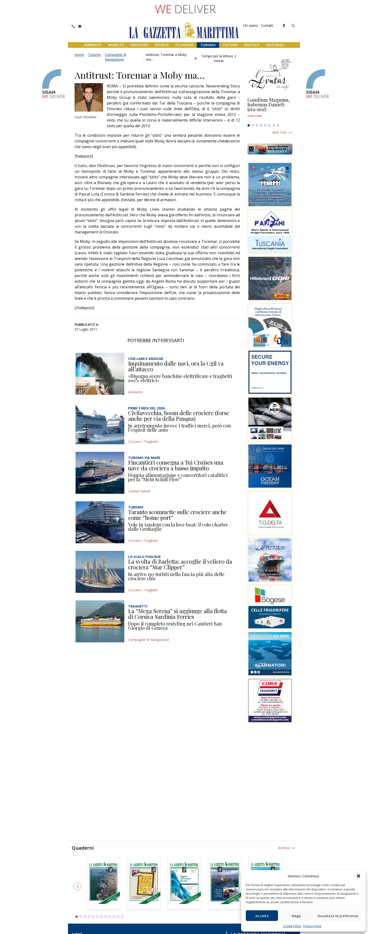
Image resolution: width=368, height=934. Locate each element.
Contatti (267, 25)
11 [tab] (118, 917)
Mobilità (116, 45)
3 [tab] (257, 125)
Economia (184, 45)
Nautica (251, 45)
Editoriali (275, 45)
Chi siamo (250, 25)
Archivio (284, 848)
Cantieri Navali (139, 491)
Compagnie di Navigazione (115, 57)
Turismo (208, 45)
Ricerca (162, 45)
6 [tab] (269, 125)
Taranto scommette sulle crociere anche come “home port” (177, 514)
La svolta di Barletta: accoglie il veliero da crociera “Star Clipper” (180, 564)
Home (79, 54)
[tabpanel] (269, 109)
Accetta (262, 915)
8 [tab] (278, 125)
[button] (358, 876)
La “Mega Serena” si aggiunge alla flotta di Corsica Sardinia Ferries (177, 613)
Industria (139, 45)
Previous (77, 886)
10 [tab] (114, 917)
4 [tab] (261, 125)
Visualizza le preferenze (337, 915)
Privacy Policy (312, 926)
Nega (296, 915)
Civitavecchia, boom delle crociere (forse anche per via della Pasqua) (178, 415)
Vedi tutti (279, 132)
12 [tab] (122, 917)
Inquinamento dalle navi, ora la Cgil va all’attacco (176, 366)
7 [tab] (274, 125)
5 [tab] (265, 125)
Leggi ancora (269, 109)
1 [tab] (248, 125)
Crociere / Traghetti (143, 441)
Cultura (230, 45)
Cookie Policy (292, 926)
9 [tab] (110, 917)
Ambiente (92, 45)
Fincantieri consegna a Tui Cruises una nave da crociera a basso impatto (175, 465)
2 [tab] (253, 125)
